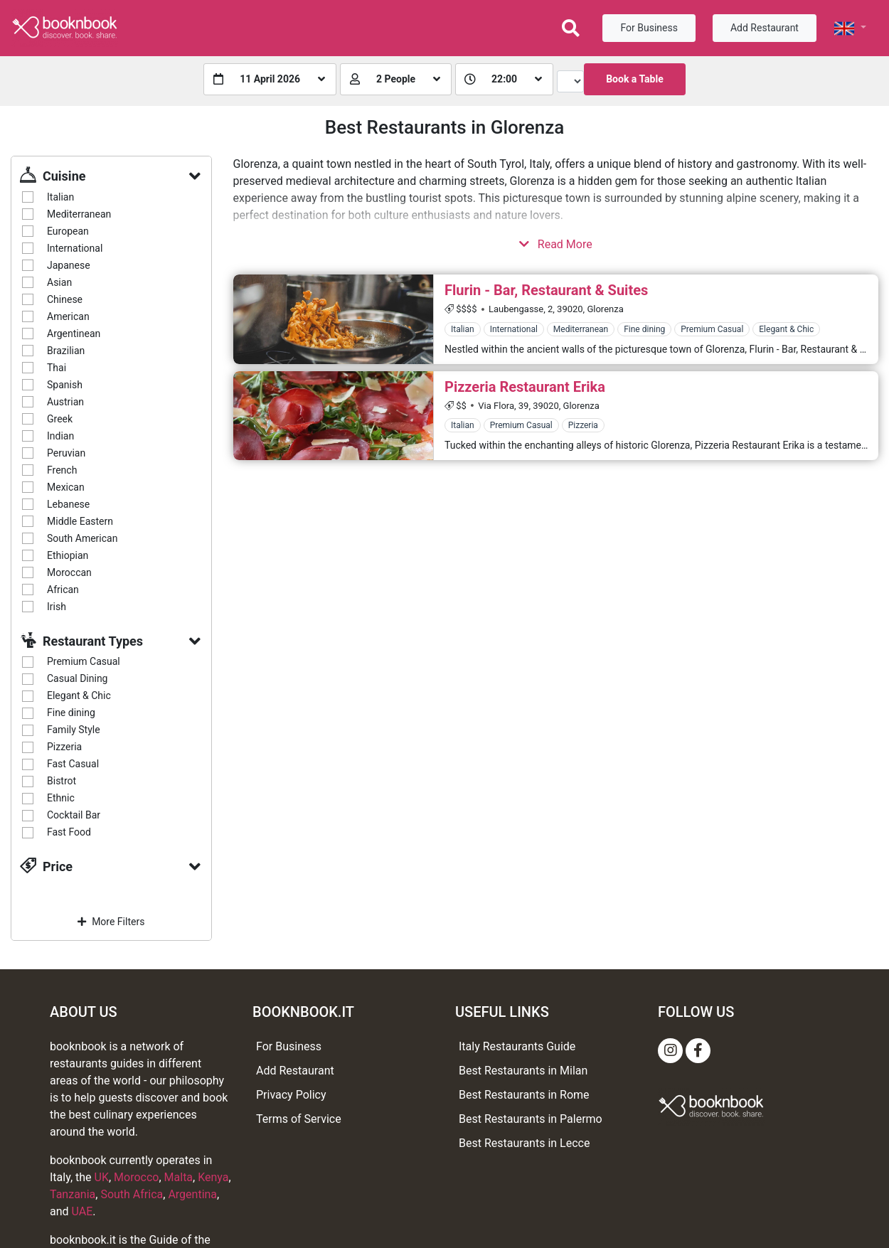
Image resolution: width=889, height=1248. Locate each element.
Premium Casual (83, 661)
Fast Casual (73, 763)
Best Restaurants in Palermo (530, 1119)
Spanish (64, 384)
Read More (555, 244)
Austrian (65, 401)
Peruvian (66, 453)
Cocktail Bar (73, 815)
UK (102, 1177)
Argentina (192, 1194)
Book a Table (635, 79)
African (63, 589)
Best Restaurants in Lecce (524, 1143)
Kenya (213, 1177)
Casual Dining (77, 678)
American (68, 316)
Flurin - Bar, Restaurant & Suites (546, 290)
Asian (59, 282)
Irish (56, 606)
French (62, 470)
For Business (648, 27)
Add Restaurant (764, 27)
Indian (60, 436)
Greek (60, 419)
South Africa (131, 1194)
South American (82, 538)
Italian (60, 197)
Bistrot (61, 780)
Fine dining (71, 712)
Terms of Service (298, 1119)
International (74, 248)
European (68, 231)
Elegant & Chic (79, 695)
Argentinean (73, 333)
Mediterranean (79, 214)
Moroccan (69, 572)
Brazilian (66, 350)
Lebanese (68, 504)
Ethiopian (67, 555)
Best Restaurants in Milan (523, 1070)
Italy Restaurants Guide (517, 1046)
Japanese (68, 265)
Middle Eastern (80, 521)
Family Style (73, 729)
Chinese (64, 299)
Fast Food (69, 832)
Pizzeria (64, 746)
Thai (56, 367)
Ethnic (61, 798)
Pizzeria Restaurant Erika (525, 386)
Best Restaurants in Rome (524, 1095)
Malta (178, 1177)
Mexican (66, 487)
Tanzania (72, 1194)
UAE (82, 1211)
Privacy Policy (291, 1095)
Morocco (136, 1177)
